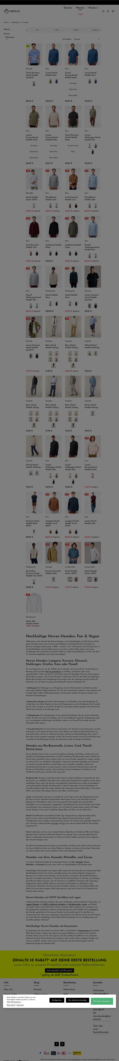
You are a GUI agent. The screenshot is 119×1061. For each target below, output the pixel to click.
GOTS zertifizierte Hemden (54, 899)
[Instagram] (62, 1040)
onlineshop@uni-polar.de (101, 991)
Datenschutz (69, 986)
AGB (65, 990)
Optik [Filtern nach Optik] (11, 120)
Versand (37, 986)
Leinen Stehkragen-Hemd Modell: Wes (92, 132)
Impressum (20, 1005)
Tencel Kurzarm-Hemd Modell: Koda (72, 132)
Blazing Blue (73, 90)
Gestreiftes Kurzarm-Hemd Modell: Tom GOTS (34, 568)
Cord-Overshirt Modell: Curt (71, 193)
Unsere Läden (10, 990)
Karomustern (84, 925)
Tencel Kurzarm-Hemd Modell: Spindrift (33, 70)
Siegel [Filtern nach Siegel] (11, 130)
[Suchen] (103, 8)
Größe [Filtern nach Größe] (11, 134)
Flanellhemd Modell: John (50, 193)
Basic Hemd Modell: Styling (51, 341)
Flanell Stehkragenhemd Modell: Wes (92, 242)
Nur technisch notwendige (79, 1001)
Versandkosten (76, 1055)
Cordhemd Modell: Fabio (53, 241)
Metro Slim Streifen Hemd (32, 617)
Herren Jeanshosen (53, 666)
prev (26, 24)
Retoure (37, 995)
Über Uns (8, 986)
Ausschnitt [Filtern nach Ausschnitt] (11, 102)
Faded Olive (73, 84)
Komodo (55, 818)
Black (73, 146)
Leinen (84, 899)
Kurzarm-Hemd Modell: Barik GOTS (32, 518)
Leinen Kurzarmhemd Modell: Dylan (91, 462)
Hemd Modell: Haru (51, 291)
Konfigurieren (58, 1001)
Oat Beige (73, 78)
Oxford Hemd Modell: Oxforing (92, 341)
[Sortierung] (87, 33)
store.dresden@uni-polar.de (102, 1013)
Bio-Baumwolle (75, 899)
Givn (64, 818)
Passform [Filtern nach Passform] (11, 125)
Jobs (6, 995)
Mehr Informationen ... (33, 1002)
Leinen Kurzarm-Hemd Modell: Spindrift (92, 292)
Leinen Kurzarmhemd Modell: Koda (71, 70)
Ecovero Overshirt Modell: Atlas (53, 567)
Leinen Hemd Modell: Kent (51, 69)
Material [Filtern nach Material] (11, 116)
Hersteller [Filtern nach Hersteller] (11, 97)
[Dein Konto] (108, 8)
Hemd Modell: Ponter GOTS (71, 567)
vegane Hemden (32, 899)
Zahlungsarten (41, 990)
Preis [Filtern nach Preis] (11, 139)
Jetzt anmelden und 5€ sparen (59, 965)
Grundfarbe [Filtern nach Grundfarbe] (11, 111)
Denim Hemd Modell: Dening (91, 401)
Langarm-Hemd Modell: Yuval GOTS (52, 518)
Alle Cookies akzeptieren (102, 1002)
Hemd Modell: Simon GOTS (32, 193)
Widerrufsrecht (70, 995)
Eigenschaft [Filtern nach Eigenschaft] (11, 106)
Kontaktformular (101, 1028)
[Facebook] (57, 1040)
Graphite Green (73, 140)
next (100, 24)
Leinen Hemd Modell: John (90, 517)
